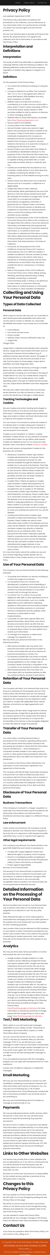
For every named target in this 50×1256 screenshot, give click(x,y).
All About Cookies (40, 444)
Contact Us (42, 3)
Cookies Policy (39, 1252)
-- (30, 1234)
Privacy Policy (26, 1252)
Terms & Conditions (12, 1252)
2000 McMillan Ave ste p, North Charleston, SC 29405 (25, 1245)
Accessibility (25, 1254)
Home (17, 3)
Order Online (29, 3)
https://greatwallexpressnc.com (25, 120)
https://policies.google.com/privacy (22, 1008)
